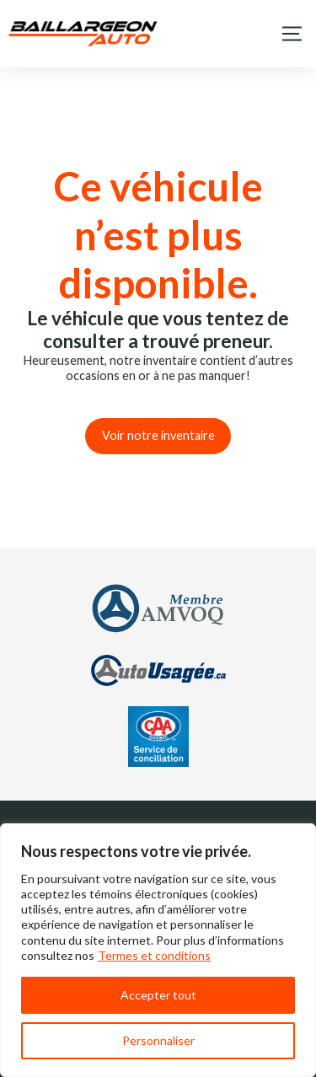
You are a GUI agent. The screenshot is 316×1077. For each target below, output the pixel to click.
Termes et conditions (154, 955)
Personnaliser (158, 1040)
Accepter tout (158, 995)
